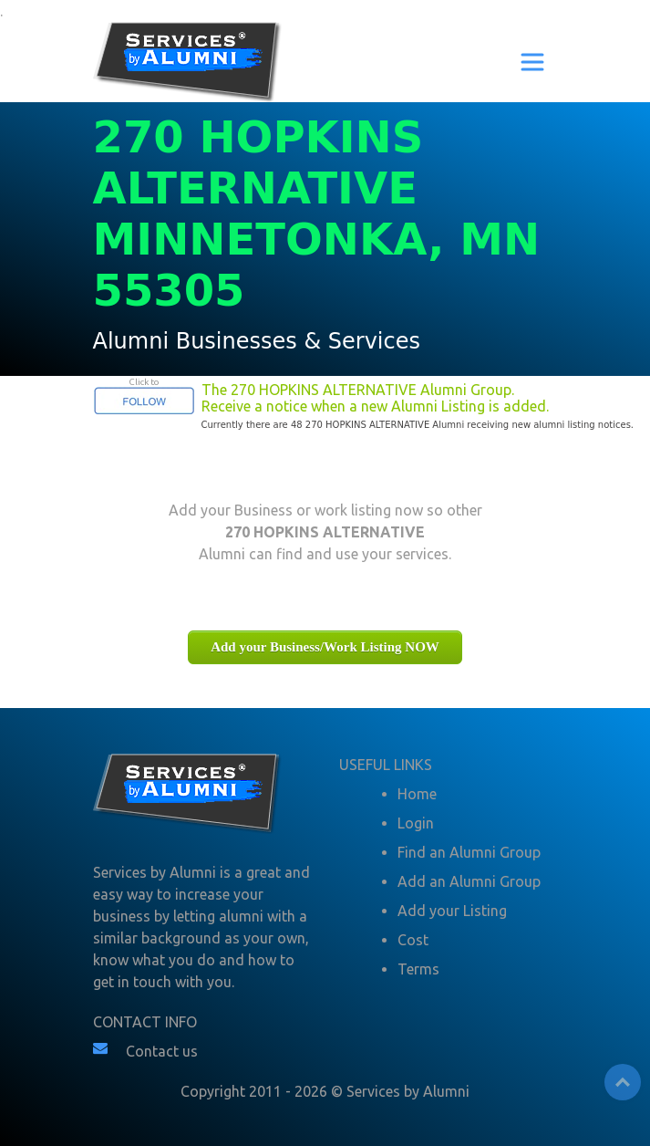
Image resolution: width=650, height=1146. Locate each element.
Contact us (162, 1051)
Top (622, 1082)
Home (417, 794)
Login (415, 823)
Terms (418, 969)
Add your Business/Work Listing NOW (325, 647)
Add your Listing (452, 910)
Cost (412, 940)
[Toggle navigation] (532, 62)
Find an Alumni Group (469, 852)
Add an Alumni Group (469, 881)
